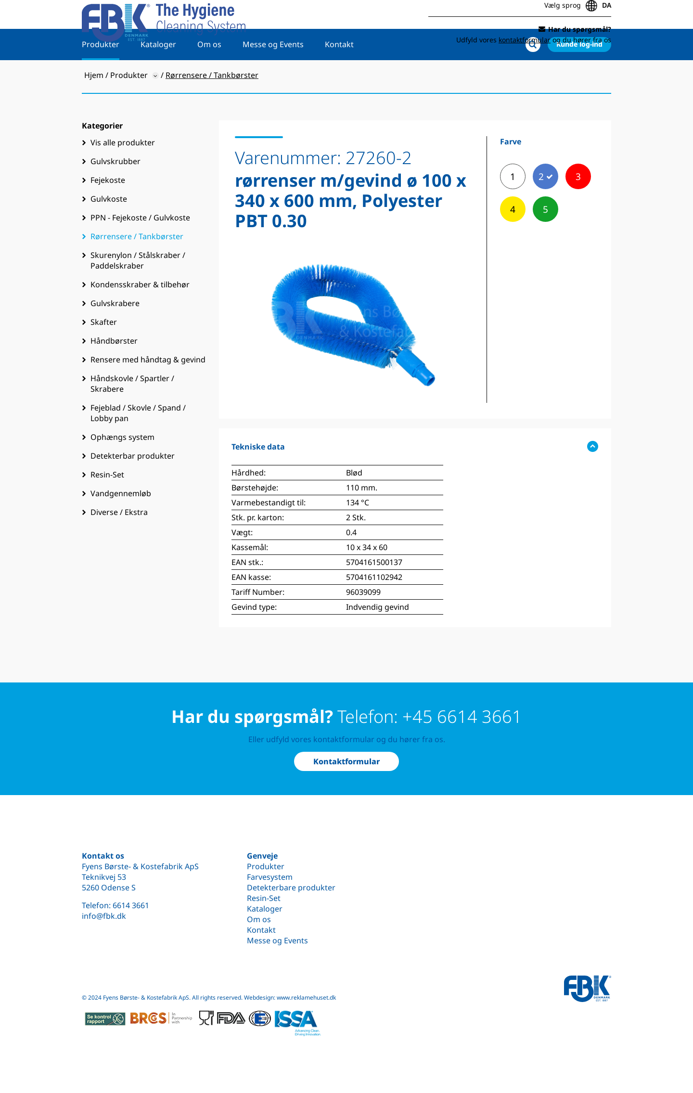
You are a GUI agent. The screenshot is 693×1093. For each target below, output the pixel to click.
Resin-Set (107, 506)
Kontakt (339, 75)
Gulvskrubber (115, 192)
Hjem (93, 106)
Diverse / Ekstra (119, 543)
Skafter (103, 353)
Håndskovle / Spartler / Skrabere (132, 414)
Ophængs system (122, 468)
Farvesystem (270, 877)
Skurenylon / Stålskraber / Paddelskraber (137, 291)
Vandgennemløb (120, 524)
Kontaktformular (346, 761)
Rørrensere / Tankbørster (136, 267)
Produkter (100, 75)
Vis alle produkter (122, 173)
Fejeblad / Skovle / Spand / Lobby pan (138, 444)
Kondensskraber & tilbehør (140, 315)
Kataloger (158, 75)
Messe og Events (273, 75)
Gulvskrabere (115, 334)
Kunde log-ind (579, 75)
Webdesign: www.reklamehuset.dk (290, 997)
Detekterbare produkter (291, 887)
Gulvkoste (108, 230)
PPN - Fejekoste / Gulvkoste (140, 249)
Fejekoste (107, 211)
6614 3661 (131, 905)
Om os (209, 75)
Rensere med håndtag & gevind (147, 391)
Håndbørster (114, 372)
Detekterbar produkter (132, 487)
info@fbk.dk (104, 916)
